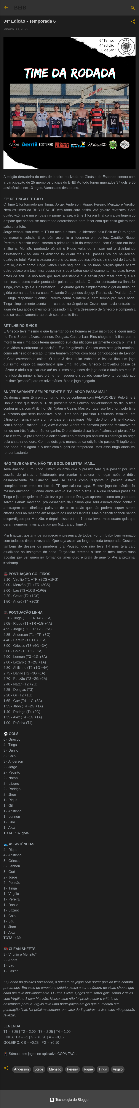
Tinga (103, 1069)
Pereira (72, 1069)
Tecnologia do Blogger (69, 1100)
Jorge (39, 1069)
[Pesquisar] (133, 8)
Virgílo (118, 1069)
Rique (88, 1069)
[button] (133, 22)
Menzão (55, 1069)
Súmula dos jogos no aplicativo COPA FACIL (43, 1054)
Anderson (21, 1069)
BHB (20, 7)
